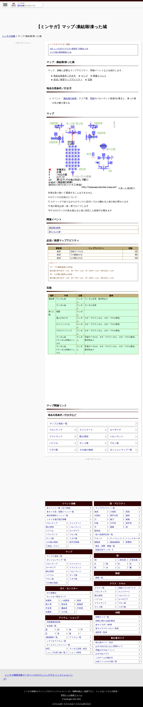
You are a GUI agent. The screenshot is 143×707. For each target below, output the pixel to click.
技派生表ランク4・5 (104, 550)
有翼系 (49, 600)
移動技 (97, 542)
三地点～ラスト (53, 546)
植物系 (80, 604)
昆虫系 (64, 604)
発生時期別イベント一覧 (57, 515)
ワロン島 (114, 443)
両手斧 (129, 523)
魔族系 (64, 608)
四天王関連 (74, 542)
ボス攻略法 (51, 593)
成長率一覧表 (101, 632)
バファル (53, 443)
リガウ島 (53, 450)
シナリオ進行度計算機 (56, 519)
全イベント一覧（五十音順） (59, 508)
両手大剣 (114, 515)
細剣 (128, 515)
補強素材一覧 (52, 637)
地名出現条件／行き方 (64, 76)
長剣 (128, 512)
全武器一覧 (51, 626)
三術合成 (133, 560)
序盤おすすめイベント (105, 650)
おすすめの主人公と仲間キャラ (109, 646)
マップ (84, 76)
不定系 (49, 608)
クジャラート (86, 430)
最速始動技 (115, 542)
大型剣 (97, 515)
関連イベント (99, 76)
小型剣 (113, 512)
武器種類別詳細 (53, 622)
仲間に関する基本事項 (105, 621)
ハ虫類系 (65, 600)
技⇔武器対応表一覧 (104, 534)
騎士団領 (84, 436)
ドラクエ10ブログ (83, 704)
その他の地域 (86, 450)
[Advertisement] (71, 14)
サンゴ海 (84, 443)
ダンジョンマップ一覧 (121, 450)
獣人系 (49, 604)
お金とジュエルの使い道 (106, 661)
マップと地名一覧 (58, 423)
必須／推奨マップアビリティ (67, 79)
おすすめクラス (102, 654)
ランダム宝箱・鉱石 (78, 648)
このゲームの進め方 (104, 658)
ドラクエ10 (57, 704)
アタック (98, 538)
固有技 (97, 531)
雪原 (92, 98)
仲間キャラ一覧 (102, 617)
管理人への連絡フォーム (71, 695)
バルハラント (116, 436)
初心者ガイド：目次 (104, 642)
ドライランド (56, 436)
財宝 (48, 648)
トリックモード (133, 538)
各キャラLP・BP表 (103, 624)
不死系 (80, 608)
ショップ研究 (75, 652)
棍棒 (112, 527)
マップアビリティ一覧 (105, 508)
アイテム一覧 (75, 637)
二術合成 (122, 560)
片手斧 (113, 523)
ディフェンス (116, 538)
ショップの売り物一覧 (55, 652)
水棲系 (49, 612)
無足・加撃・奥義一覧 (105, 546)
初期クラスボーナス (127, 588)
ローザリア (115, 430)
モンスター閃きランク (56, 596)
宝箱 (90, 79)
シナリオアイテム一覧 (56, 641)
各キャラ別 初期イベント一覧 (60, 512)
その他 (64, 612)
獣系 (79, 600)
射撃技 (129, 542)
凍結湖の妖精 (70, 98)
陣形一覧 (99, 578)
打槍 (96, 523)
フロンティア (56, 430)
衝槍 (128, 519)
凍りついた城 (54, 232)
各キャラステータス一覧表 (107, 628)
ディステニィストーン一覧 (58, 645)
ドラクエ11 (69, 704)
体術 (96, 512)
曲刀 (112, 519)
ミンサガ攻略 (8, 36)
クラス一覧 (99, 588)
